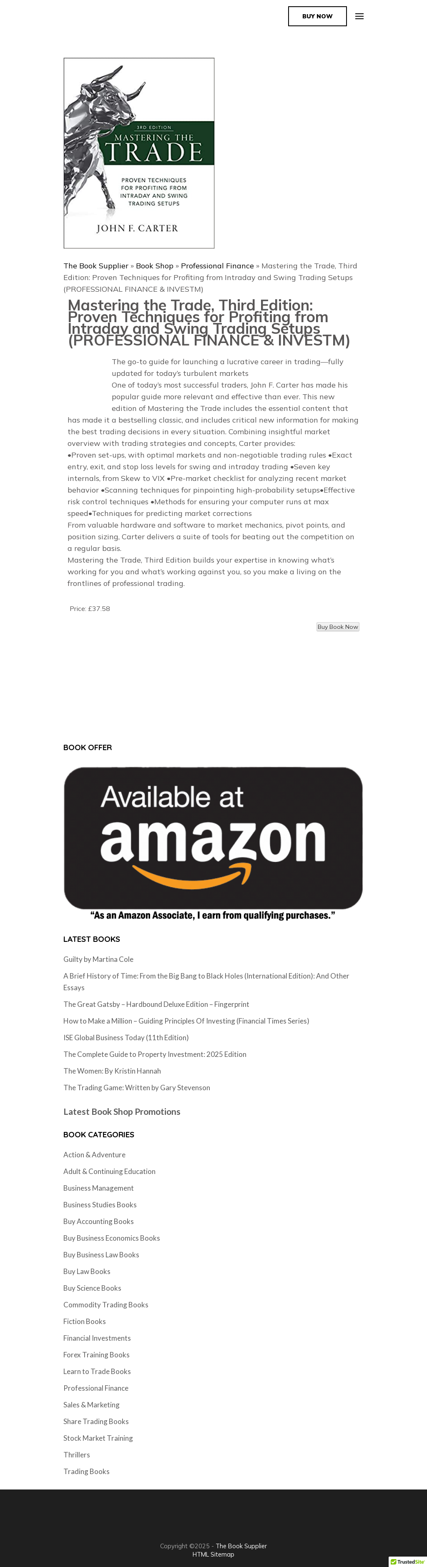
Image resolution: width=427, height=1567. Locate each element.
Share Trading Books (96, 1421)
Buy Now (317, 16)
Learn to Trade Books (97, 1371)
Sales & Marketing (91, 1404)
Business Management (98, 1188)
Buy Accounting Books (98, 1221)
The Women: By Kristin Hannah (112, 1070)
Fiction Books (84, 1321)
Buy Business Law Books (101, 1254)
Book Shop (154, 265)
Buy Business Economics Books (111, 1238)
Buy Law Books (87, 1271)
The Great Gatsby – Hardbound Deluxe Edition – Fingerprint (156, 1004)
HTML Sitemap (213, 1554)
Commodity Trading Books (105, 1304)
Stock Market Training (98, 1438)
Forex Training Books (96, 1354)
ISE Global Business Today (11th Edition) (126, 1037)
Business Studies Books (100, 1204)
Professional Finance (217, 265)
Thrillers (76, 1454)
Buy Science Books (92, 1288)
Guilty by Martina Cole (98, 959)
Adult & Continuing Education (109, 1171)
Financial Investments (97, 1338)
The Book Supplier (95, 265)
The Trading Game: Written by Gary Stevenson (136, 1087)
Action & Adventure (94, 1154)
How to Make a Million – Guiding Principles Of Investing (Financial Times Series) (186, 1020)
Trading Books (86, 1471)
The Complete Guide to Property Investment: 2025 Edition (154, 1054)
